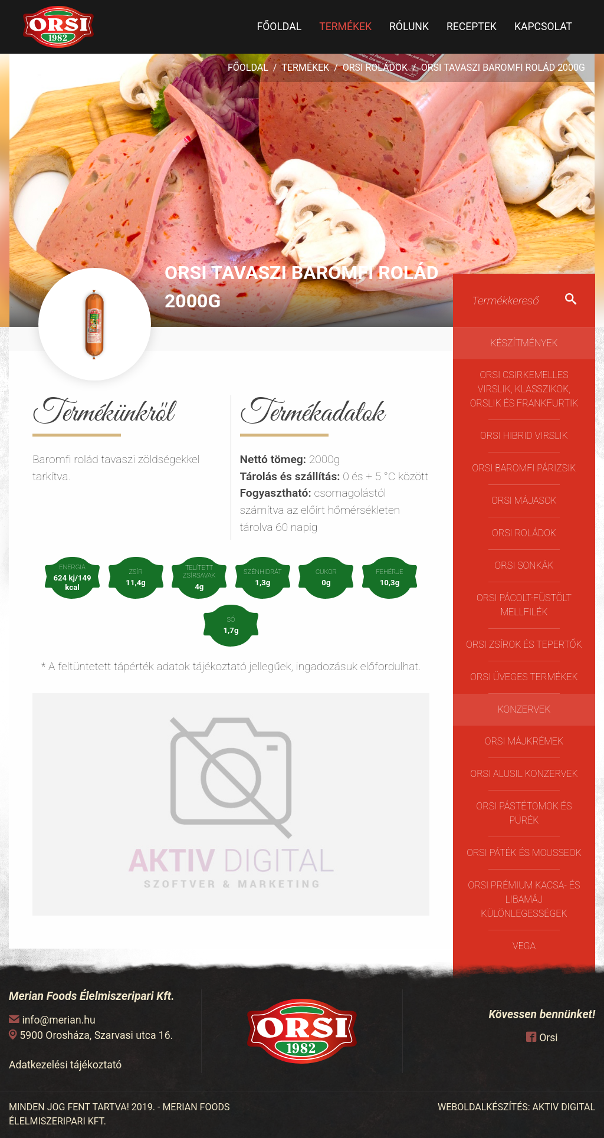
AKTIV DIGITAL (564, 1107)
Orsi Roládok (375, 67)
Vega (524, 946)
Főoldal (279, 26)
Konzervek (524, 709)
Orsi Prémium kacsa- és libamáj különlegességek (524, 899)
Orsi (548, 1038)
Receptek (472, 26)
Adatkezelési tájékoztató (65, 1065)
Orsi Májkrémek (524, 741)
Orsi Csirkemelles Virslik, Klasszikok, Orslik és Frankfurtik (524, 389)
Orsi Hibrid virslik (524, 435)
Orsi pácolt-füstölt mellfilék (524, 605)
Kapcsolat (543, 26)
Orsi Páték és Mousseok (524, 852)
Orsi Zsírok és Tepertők (524, 644)
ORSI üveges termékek (523, 677)
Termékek (345, 26)
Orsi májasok (523, 500)
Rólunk (409, 26)
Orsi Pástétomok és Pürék (524, 813)
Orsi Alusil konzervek (523, 773)
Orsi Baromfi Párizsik (524, 468)
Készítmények (524, 343)
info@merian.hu (58, 1020)
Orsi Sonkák (524, 565)
